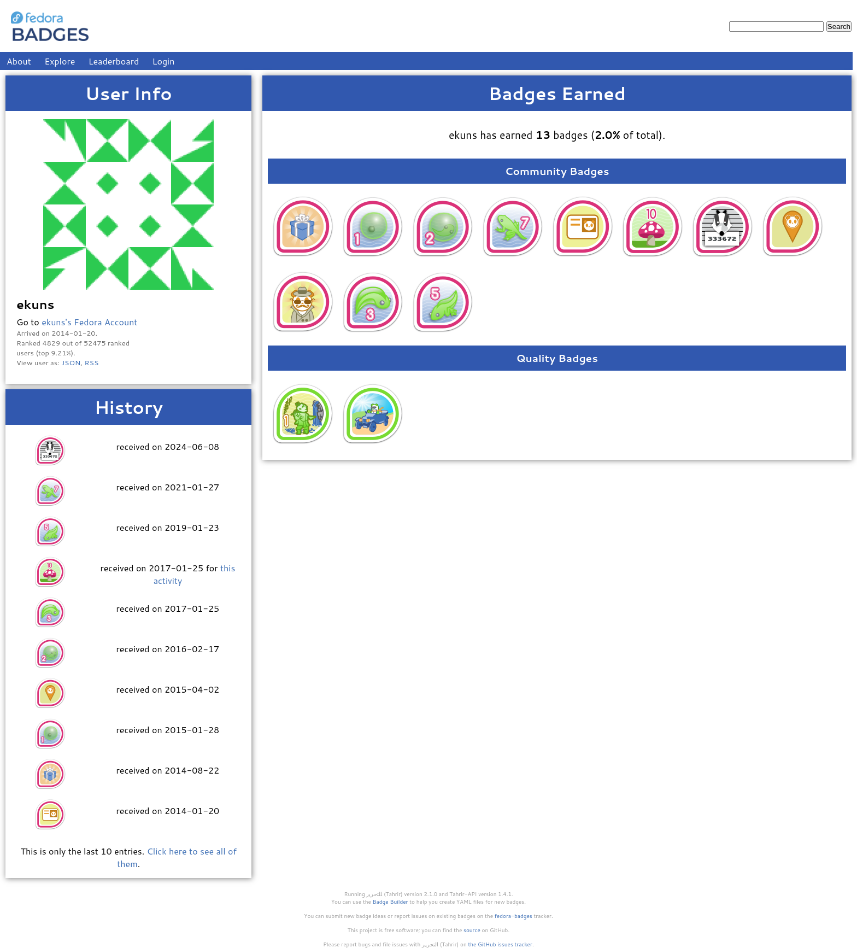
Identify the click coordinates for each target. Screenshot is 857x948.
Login (163, 61)
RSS (92, 362)
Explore (59, 61)
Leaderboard (114, 61)
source (471, 930)
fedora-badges (513, 916)
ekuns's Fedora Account (89, 321)
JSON (70, 362)
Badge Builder (390, 901)
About (19, 61)
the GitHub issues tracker (500, 944)
